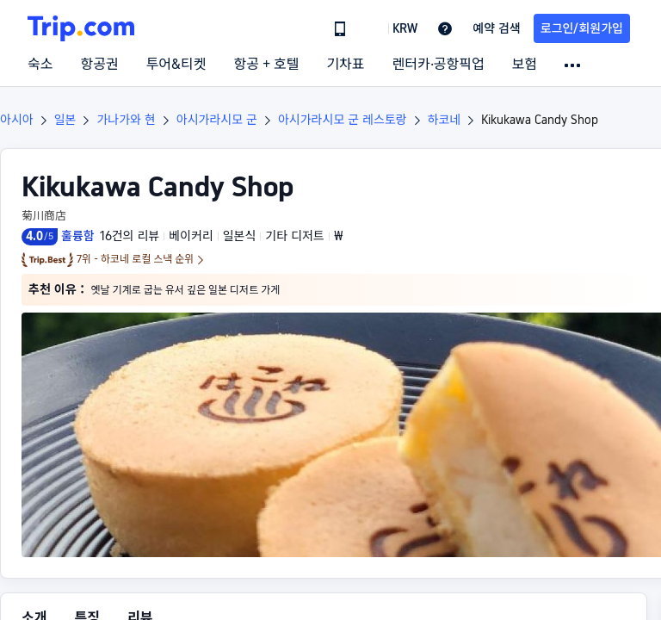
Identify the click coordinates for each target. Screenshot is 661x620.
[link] (340, 28)
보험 (524, 64)
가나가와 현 (125, 120)
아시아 (17, 120)
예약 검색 (497, 28)
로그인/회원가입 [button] (582, 28)
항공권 (99, 64)
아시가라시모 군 (216, 120)
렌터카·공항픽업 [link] (438, 64)
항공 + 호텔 (267, 64)
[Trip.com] (81, 28)
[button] (392, 28)
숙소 (40, 64)
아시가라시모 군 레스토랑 (342, 120)
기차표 (345, 64)
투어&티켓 (176, 64)
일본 (65, 120)
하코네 (444, 120)
